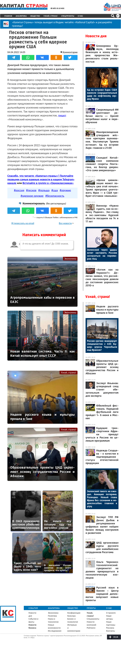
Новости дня (96, 36)
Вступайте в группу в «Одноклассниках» (48, 183)
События (33, 608)
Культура (71, 616)
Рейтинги (91, 628)
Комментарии (70, 52)
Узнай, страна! (50, 16)
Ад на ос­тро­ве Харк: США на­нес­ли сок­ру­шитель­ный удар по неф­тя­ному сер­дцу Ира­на (102, 94)
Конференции (73, 613)
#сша (54, 190)
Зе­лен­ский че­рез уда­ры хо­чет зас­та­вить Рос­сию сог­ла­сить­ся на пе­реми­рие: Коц (102, 254)
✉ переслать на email (22, 223)
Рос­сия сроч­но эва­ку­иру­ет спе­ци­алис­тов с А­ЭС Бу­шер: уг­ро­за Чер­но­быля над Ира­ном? (102, 345)
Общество (35, 16)
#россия (19, 190)
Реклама (110, 628)
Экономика (70, 258)
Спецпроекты (67, 16)
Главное (8, 16)
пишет (62, 115)
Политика (52, 616)
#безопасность (54, 196)
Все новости (65, 223)
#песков (31, 190)
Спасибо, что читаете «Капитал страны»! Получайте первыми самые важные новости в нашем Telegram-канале (41, 179)
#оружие (65, 190)
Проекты (91, 608)
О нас (80, 16)
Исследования (54, 631)
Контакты (110, 631)
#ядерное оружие (32, 196)
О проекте (111, 613)
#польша (43, 190)
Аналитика (21, 16)
